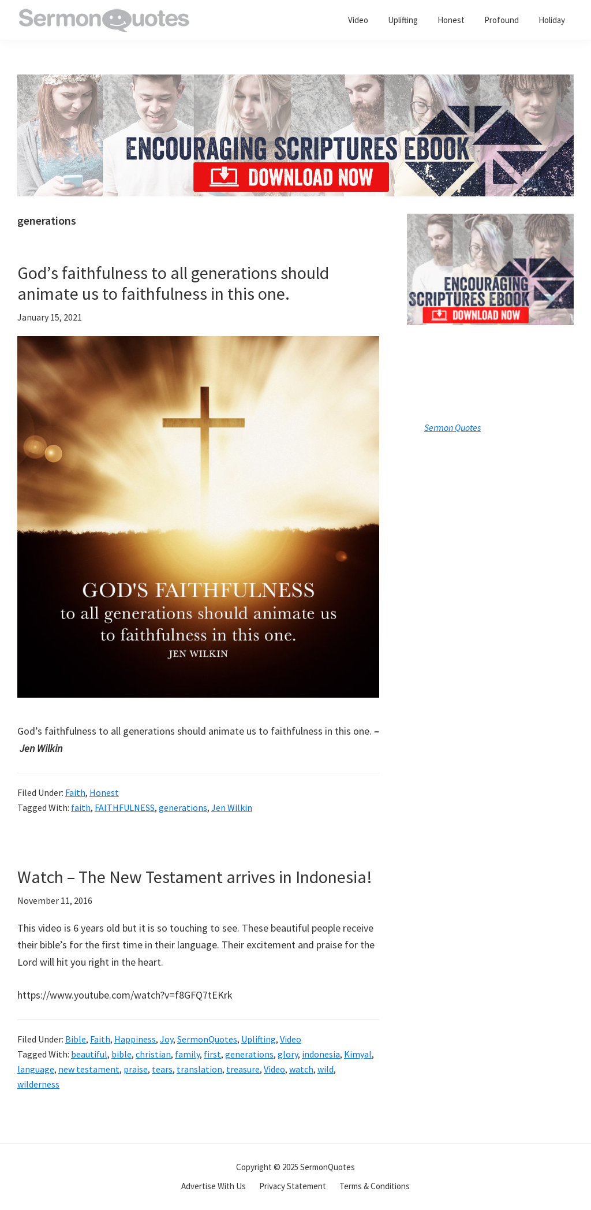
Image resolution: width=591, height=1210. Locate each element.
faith (81, 807)
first (212, 1054)
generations (183, 807)
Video (290, 1039)
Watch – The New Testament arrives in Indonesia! (194, 877)
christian (153, 1054)
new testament (88, 1069)
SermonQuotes (207, 1039)
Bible (75, 1039)
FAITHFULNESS (125, 807)
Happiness (135, 1039)
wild (325, 1069)
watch (301, 1069)
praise (136, 1069)
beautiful (89, 1054)
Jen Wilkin (231, 807)
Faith (75, 792)
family (187, 1054)
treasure (243, 1069)
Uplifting (258, 1039)
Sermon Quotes (452, 427)
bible (121, 1054)
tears (162, 1069)
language (35, 1069)
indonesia (321, 1054)
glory (288, 1054)
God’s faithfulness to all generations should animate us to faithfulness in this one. (173, 283)
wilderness (38, 1084)
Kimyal (358, 1054)
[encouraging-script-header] (295, 83)
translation (199, 1069)
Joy (166, 1039)
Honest (104, 792)
